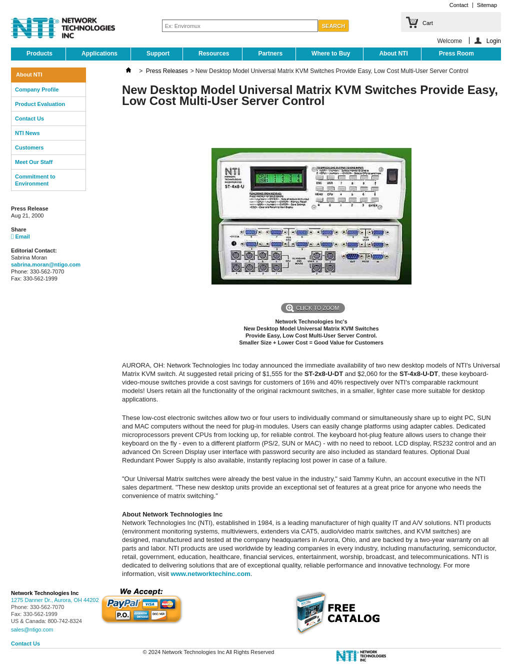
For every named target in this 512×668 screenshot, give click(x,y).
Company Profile (36, 89)
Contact (459, 5)
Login (493, 41)
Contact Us (29, 119)
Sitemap (487, 5)
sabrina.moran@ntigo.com (45, 265)
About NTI (393, 53)
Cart (427, 23)
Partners (270, 53)
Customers (29, 147)
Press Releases (167, 71)
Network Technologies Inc (45, 593)
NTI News (27, 133)
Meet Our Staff (33, 162)
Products (39, 53)
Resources (213, 53)
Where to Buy (331, 53)
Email (20, 237)
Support (158, 53)
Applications (100, 53)
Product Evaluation (40, 104)
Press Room (456, 53)
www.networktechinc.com (210, 574)
